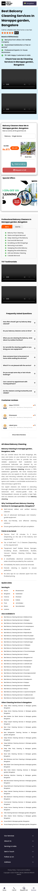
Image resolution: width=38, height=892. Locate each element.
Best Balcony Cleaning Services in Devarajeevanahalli (20, 673)
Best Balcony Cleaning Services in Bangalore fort (18, 657)
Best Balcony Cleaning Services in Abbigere (16, 620)
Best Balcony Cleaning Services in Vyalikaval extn (18, 695)
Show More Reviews (19, 435)
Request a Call (20, 170)
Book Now (28, 157)
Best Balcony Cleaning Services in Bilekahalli (17, 685)
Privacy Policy (12, 870)
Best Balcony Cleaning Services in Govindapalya (18, 623)
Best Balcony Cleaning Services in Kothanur (17, 648)
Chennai (6, 597)
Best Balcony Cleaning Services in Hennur (16, 654)
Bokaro (6, 606)
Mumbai (6, 600)
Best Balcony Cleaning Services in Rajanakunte (17, 632)
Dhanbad (18, 597)
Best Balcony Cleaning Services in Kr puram (17, 670)
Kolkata (18, 600)
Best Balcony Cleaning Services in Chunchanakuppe (19, 651)
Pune (5, 603)
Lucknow (6, 609)
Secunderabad (20, 606)
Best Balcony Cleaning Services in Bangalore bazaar (19, 698)
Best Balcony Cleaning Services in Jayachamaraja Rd (19, 692)
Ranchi (6, 590)
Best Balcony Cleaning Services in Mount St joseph (18, 636)
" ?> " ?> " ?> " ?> (19, 136)
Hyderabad (19, 594)
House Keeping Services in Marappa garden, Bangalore (20, 824)
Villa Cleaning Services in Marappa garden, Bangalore (20, 813)
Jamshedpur (19, 603)
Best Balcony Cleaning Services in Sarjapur (16, 682)
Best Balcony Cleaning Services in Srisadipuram (18, 679)
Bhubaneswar (20, 590)
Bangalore (7, 594)
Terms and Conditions (23, 870)
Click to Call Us (19, 164)
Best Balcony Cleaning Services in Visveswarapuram (19, 639)
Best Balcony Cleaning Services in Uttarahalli (17, 629)
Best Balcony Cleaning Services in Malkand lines (18, 617)
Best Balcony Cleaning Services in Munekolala (17, 667)
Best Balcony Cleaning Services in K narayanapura (19, 626)
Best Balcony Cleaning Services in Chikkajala (17, 645)
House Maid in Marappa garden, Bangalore (16, 821)
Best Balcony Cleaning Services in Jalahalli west (18, 664)
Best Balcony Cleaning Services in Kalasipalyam (18, 660)
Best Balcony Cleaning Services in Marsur (16, 688)
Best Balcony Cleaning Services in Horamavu (17, 676)
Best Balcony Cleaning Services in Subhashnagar (18, 642)
